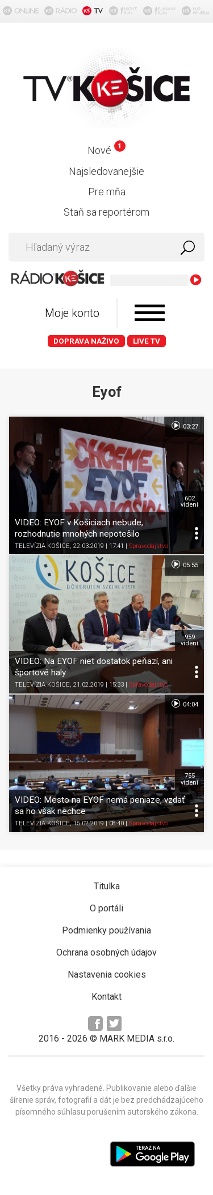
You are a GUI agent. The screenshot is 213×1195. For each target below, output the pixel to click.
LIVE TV (146, 341)
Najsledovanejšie (106, 171)
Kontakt (106, 996)
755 (189, 779)
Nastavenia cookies (107, 974)
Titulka (107, 886)
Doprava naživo (86, 341)
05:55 (184, 564)
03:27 (184, 425)
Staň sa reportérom (106, 212)
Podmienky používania (106, 930)
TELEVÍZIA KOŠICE (42, 546)
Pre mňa (107, 192)
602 (189, 501)
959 (189, 640)
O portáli (106, 908)
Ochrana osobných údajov (106, 952)
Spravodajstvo (148, 546)
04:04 (184, 703)
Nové (106, 150)
